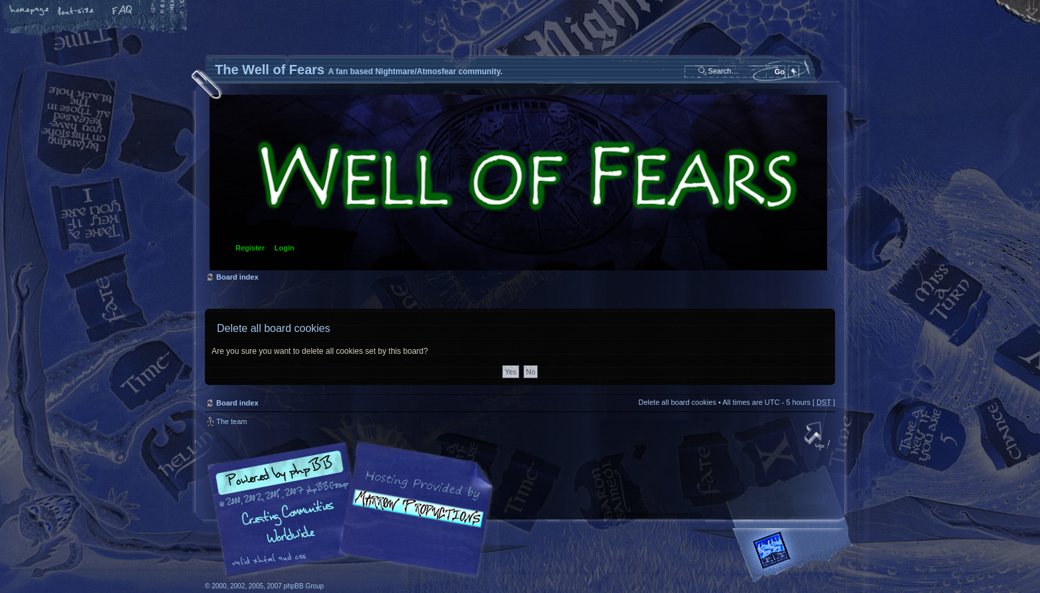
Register (250, 248)
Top (818, 437)
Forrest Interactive (795, 555)
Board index (518, 182)
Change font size (76, 11)
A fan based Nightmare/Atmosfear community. (414, 518)
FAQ (122, 11)
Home (30, 11)
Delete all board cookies (677, 402)
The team (231, 421)
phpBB (354, 509)
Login (284, 248)
